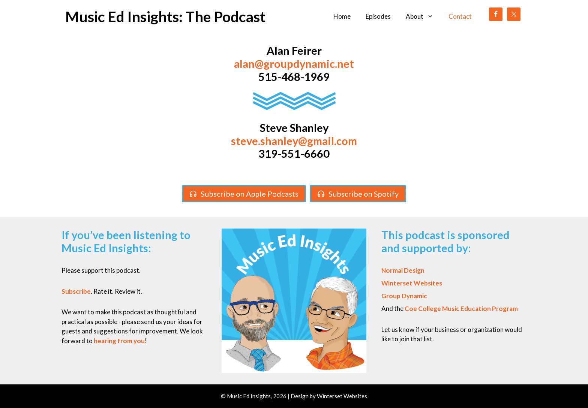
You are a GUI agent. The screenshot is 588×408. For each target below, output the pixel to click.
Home (342, 16)
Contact (460, 16)
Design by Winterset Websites (329, 396)
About (423, 16)
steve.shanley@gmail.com (294, 140)
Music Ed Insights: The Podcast (165, 16)
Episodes (378, 16)
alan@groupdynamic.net (294, 63)
